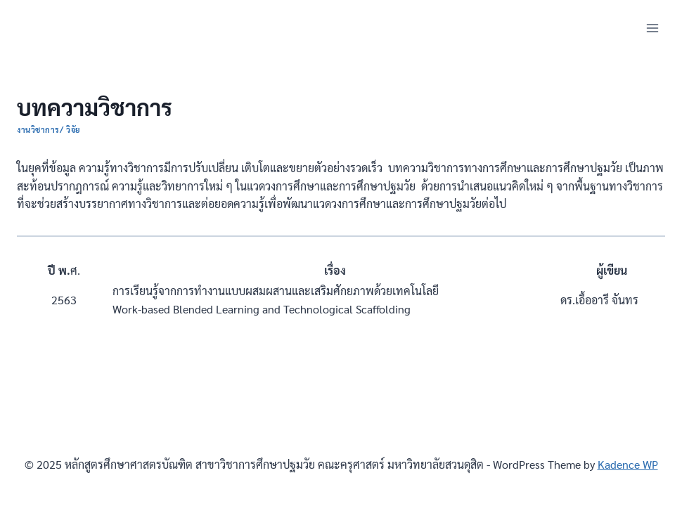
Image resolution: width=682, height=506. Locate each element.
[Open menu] (652, 28)
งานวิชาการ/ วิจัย (49, 129)
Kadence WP (628, 464)
